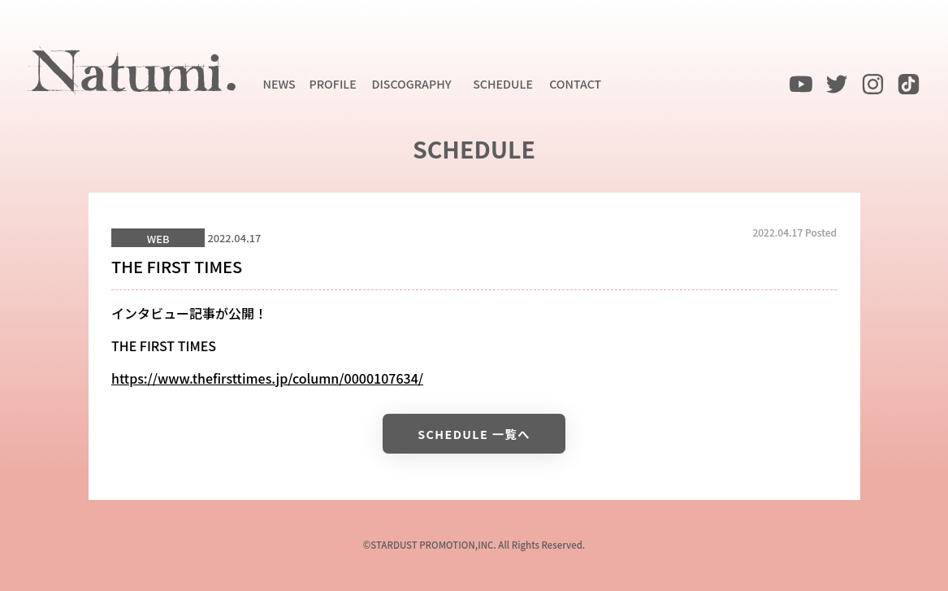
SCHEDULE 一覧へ (474, 433)
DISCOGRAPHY (411, 83)
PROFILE (333, 83)
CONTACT (575, 83)
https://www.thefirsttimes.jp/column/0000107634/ (267, 378)
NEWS (279, 83)
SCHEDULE (503, 83)
